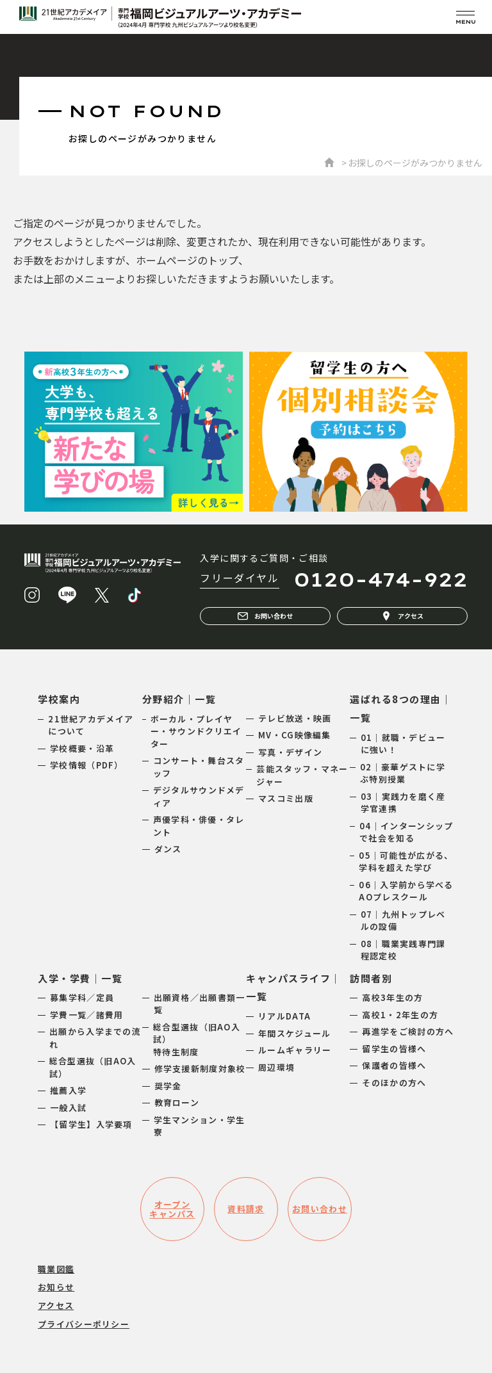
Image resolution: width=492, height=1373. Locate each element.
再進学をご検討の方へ (408, 1031)
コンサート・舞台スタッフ (199, 766)
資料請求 (245, 1209)
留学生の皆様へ (394, 1049)
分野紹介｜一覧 (179, 699)
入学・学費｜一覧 (80, 978)
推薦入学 (68, 1090)
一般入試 (68, 1107)
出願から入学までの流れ (95, 1037)
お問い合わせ (265, 616)
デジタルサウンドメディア (199, 796)
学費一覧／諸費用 (86, 1015)
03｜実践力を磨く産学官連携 (403, 802)
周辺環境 (276, 1067)
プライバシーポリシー (83, 1324)
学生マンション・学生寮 (199, 1126)
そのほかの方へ (394, 1082)
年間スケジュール (294, 1033)
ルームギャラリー (294, 1050)
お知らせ (56, 1287)
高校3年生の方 (392, 997)
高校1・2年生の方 (400, 1015)
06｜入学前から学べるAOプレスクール (406, 891)
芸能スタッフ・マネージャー (302, 775)
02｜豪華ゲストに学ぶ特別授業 (402, 773)
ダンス (168, 849)
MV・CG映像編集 (294, 735)
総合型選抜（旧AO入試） (92, 1067)
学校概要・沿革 (82, 748)
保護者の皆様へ (394, 1065)
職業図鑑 (56, 1269)
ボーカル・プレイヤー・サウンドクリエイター (196, 731)
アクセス (402, 616)
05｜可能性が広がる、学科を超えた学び (406, 861)
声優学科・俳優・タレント (199, 825)
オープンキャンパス (172, 1209)
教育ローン (177, 1102)
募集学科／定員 (82, 997)
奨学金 (168, 1086)
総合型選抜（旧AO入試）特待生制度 (196, 1039)
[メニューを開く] (465, 17)
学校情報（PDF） (87, 765)
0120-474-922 (380, 579)
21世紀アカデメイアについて (90, 725)
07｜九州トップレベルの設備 (403, 920)
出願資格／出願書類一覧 (199, 1003)
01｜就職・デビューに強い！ (403, 743)
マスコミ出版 (285, 798)
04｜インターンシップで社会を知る (406, 832)
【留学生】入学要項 (91, 1124)
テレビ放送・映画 (294, 718)
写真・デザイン (290, 752)
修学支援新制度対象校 (200, 1068)
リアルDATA (284, 1016)
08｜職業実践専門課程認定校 (403, 950)
